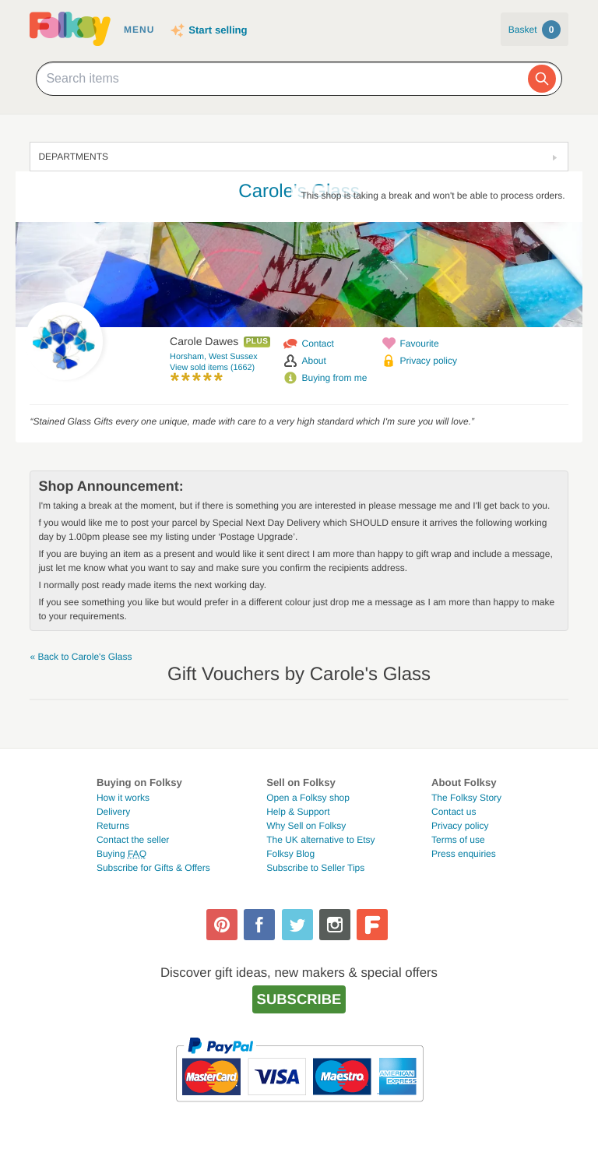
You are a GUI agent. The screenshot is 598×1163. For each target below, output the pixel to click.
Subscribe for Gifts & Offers (153, 867)
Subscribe (299, 999)
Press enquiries (463, 853)
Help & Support (297, 811)
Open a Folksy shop (308, 797)
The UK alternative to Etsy (320, 839)
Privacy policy (428, 360)
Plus (257, 341)
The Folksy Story (466, 797)
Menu (139, 29)
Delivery (113, 811)
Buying (121, 853)
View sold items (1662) (212, 367)
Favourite (419, 343)
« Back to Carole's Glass (81, 656)
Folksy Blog (290, 853)
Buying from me (335, 377)
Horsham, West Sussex (214, 356)
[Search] (542, 79)
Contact (318, 343)
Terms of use (458, 839)
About (314, 360)
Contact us (453, 811)
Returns (113, 825)
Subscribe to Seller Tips (315, 867)
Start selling (217, 30)
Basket (534, 29)
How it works (123, 797)
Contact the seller (133, 839)
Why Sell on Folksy (306, 825)
